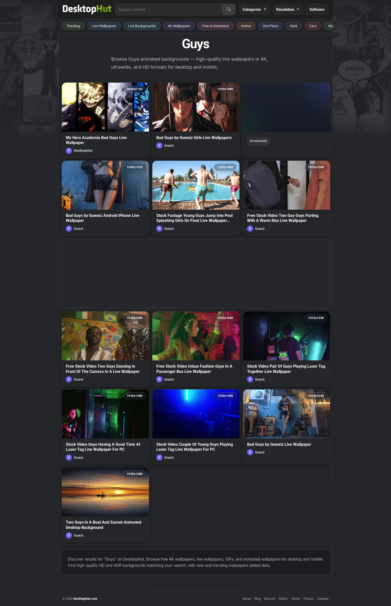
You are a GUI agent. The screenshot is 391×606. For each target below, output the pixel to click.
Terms (295, 599)
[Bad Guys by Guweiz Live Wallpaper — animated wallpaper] (286, 426)
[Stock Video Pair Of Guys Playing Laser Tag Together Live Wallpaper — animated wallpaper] (286, 348)
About (247, 599)
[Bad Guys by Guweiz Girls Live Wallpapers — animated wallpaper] (195, 120)
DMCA (283, 599)
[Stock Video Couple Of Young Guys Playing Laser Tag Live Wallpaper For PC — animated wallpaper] (195, 426)
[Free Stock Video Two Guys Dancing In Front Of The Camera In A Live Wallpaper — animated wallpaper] (105, 348)
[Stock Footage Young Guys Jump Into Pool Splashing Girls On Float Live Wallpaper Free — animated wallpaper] (195, 198)
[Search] (228, 9)
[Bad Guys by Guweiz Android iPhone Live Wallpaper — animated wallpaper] (105, 198)
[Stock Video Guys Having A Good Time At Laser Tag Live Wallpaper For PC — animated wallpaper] (105, 426)
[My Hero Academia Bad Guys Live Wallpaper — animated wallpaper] (105, 120)
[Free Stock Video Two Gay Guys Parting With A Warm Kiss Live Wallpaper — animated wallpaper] (286, 198)
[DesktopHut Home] (87, 9)
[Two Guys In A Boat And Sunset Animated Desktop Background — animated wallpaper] (105, 504)
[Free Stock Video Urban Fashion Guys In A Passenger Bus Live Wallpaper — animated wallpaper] (195, 348)
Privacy (308, 599)
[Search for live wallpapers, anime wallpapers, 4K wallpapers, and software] (168, 9)
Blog (257, 599)
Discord (269, 599)
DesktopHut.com (85, 599)
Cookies (323, 599)
